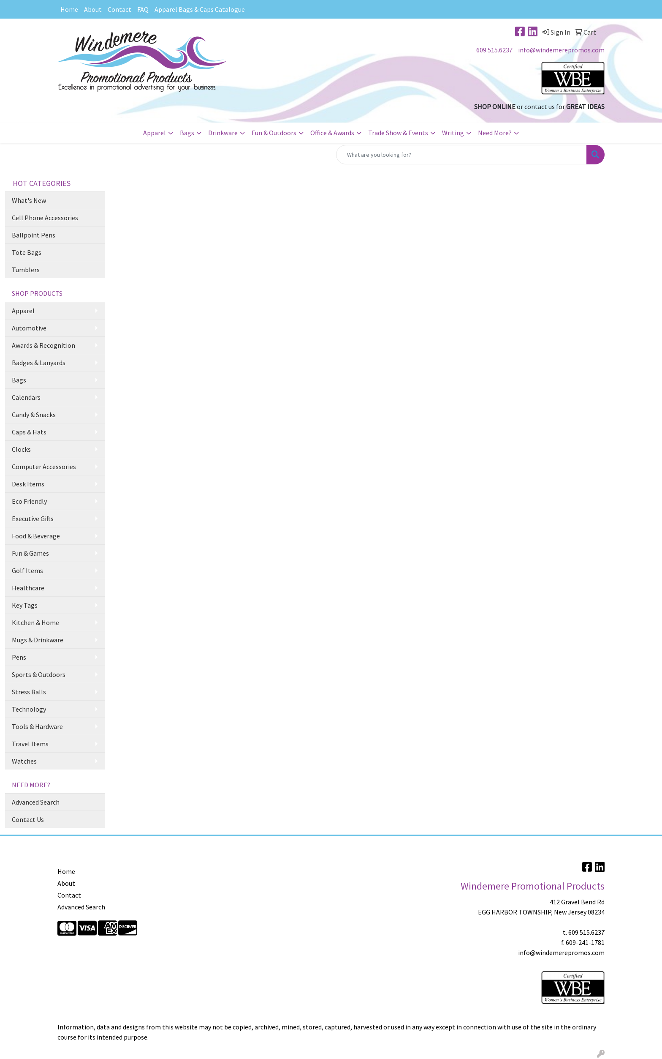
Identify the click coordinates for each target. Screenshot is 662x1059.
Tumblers (26, 269)
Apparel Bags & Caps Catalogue (200, 9)
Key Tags (25, 605)
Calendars (26, 397)
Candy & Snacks (34, 414)
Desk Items (28, 484)
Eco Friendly (29, 501)
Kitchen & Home (35, 622)
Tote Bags (26, 252)
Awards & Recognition (43, 345)
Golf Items (27, 570)
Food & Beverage (36, 536)
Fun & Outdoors (274, 132)
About (93, 9)
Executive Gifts (33, 518)
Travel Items (30, 744)
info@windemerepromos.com (561, 50)
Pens (19, 657)
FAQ (143, 9)
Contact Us (28, 819)
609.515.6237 (494, 50)
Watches (24, 761)
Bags (187, 132)
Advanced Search (36, 802)
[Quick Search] (461, 154)
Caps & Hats (29, 432)
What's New (29, 200)
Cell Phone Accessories (45, 217)
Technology (29, 709)
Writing (453, 132)
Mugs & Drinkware (37, 640)
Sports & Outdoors (38, 674)
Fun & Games (30, 553)
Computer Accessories (44, 466)
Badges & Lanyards (38, 362)
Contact (119, 9)
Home (69, 9)
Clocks (21, 449)
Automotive (29, 328)
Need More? (495, 132)
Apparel (154, 132)
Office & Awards (332, 132)
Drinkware (223, 132)
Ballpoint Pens (33, 235)
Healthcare (28, 588)
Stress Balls (29, 692)
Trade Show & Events (398, 132)
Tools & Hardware (37, 726)
